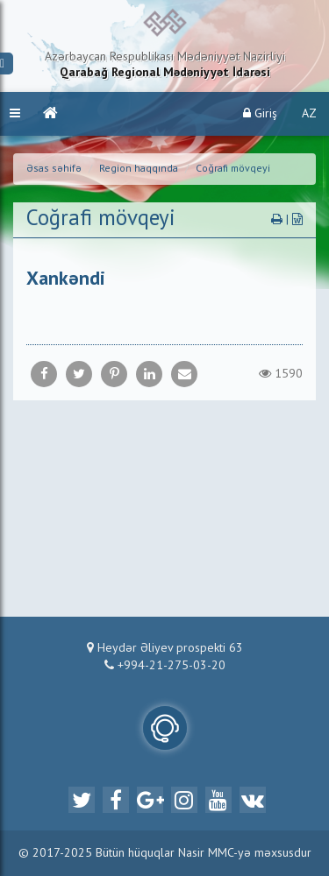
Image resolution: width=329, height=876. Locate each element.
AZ (309, 114)
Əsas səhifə (54, 169)
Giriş (260, 113)
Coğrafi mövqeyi (233, 169)
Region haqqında (138, 169)
